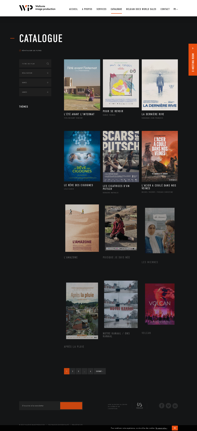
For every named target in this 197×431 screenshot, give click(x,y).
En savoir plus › (161, 428)
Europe (28, 149)
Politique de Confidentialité (58, 425)
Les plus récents (171, 48)
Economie (26, 181)
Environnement (32, 171)
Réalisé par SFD (77, 425)
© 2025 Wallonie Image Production (32, 425)
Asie (27, 145)
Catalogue (41, 38)
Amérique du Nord (33, 137)
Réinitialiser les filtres (30, 50)
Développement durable (35, 167)
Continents (27, 124)
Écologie (26, 159)
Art (23, 116)
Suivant (99, 371)
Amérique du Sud (33, 141)
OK (175, 428)
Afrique (28, 132)
